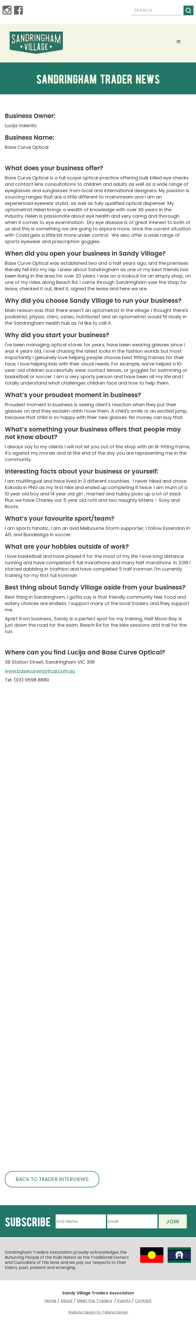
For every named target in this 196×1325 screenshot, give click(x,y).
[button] (178, 41)
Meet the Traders (94, 1301)
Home (50, 1301)
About (66, 1301)
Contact (143, 1301)
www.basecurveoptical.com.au (40, 671)
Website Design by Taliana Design (98, 1312)
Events (124, 1301)
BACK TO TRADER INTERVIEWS (52, 1179)
